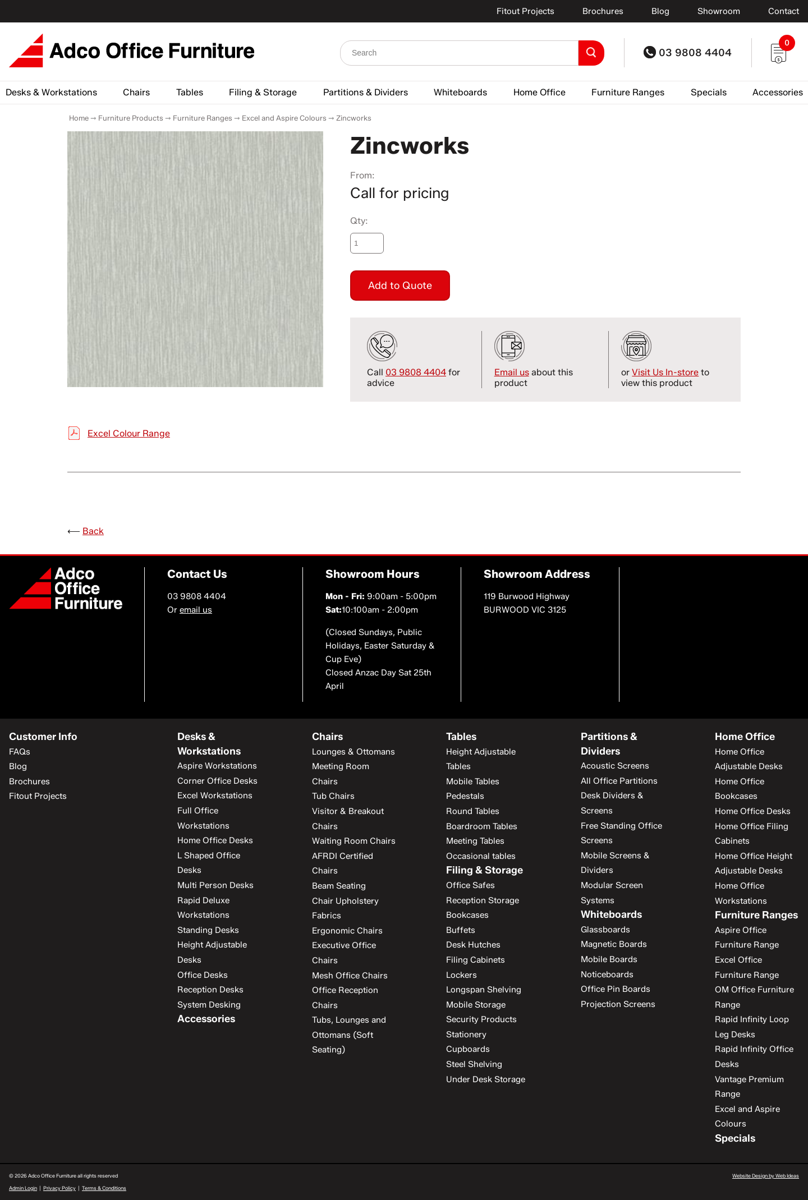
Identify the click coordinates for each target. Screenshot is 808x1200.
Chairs (136, 92)
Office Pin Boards (615, 989)
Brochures (602, 11)
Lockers (461, 975)
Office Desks (202, 975)
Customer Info (43, 736)
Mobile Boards (609, 959)
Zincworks (353, 117)
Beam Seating (339, 886)
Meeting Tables (475, 841)
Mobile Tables (472, 781)
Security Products (481, 1019)
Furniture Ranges (627, 92)
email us (196, 610)
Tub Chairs (333, 796)
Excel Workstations (214, 795)
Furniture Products (130, 117)
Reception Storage (482, 900)
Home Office (539, 92)
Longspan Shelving (483, 990)
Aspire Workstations (217, 766)
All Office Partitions (619, 781)
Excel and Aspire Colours (284, 117)
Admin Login (23, 1188)
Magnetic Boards (614, 944)
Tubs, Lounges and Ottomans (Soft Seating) (349, 1035)
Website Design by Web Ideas (765, 1176)
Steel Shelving (474, 1064)
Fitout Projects (525, 11)
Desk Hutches (473, 945)
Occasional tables (481, 856)
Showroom (718, 11)
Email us (511, 372)
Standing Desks (208, 930)
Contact (783, 11)
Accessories (777, 92)
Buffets (460, 930)
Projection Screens (618, 1004)
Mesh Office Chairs (350, 976)
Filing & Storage (263, 92)
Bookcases (467, 915)
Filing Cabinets (475, 960)
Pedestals (465, 796)
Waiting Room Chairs (354, 841)
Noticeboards (607, 974)
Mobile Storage (476, 1005)
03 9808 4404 (688, 53)
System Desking (209, 1005)
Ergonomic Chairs (347, 931)
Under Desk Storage (485, 1079)
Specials (709, 92)
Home (79, 117)
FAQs (19, 752)
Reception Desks (210, 990)
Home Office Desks (215, 840)
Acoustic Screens (615, 766)
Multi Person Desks (215, 885)
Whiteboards (460, 92)
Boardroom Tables (481, 826)
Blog (660, 11)
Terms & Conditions (104, 1188)
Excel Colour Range (129, 433)
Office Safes (470, 885)
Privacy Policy (59, 1188)
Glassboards (605, 930)
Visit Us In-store (665, 372)
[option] (195, 259)
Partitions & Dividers (365, 92)
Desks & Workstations (51, 92)
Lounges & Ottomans (353, 752)
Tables (189, 92)
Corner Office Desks (217, 781)
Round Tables (472, 811)
